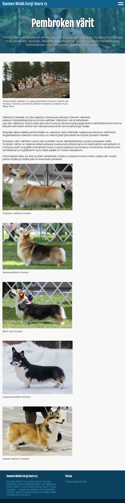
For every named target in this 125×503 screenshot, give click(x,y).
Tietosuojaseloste (75, 481)
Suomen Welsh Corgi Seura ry (24, 4)
